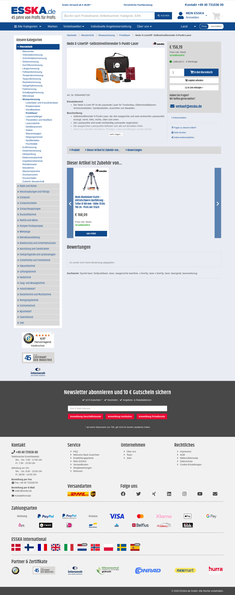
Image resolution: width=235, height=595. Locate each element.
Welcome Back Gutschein (86, 454)
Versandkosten (80, 464)
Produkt (74, 150)
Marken (53, 26)
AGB (182, 454)
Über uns (131, 451)
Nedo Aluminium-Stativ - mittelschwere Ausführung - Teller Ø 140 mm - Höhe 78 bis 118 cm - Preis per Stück (90, 202)
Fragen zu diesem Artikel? (184, 128)
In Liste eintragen (194, 88)
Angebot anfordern (194, 80)
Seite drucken (179, 132)
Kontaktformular (21, 495)
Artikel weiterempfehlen (183, 137)
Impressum (185, 451)
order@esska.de (21, 491)
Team (129, 454)
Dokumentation (179, 118)
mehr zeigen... (116, 134)
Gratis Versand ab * (76, 5)
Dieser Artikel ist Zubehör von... (102, 150)
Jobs (129, 458)
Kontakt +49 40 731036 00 (204, 5)
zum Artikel (91, 233)
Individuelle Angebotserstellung (111, 26)
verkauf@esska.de (186, 106)
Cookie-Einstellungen (191, 464)
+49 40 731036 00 (24, 452)
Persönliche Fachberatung (138, 5)
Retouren (78, 471)
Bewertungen (133, 150)
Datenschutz (186, 461)
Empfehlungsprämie (83, 458)
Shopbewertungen (82, 468)
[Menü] (52, 334)
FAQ (75, 451)
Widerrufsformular (189, 458)
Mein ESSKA (79, 461)
